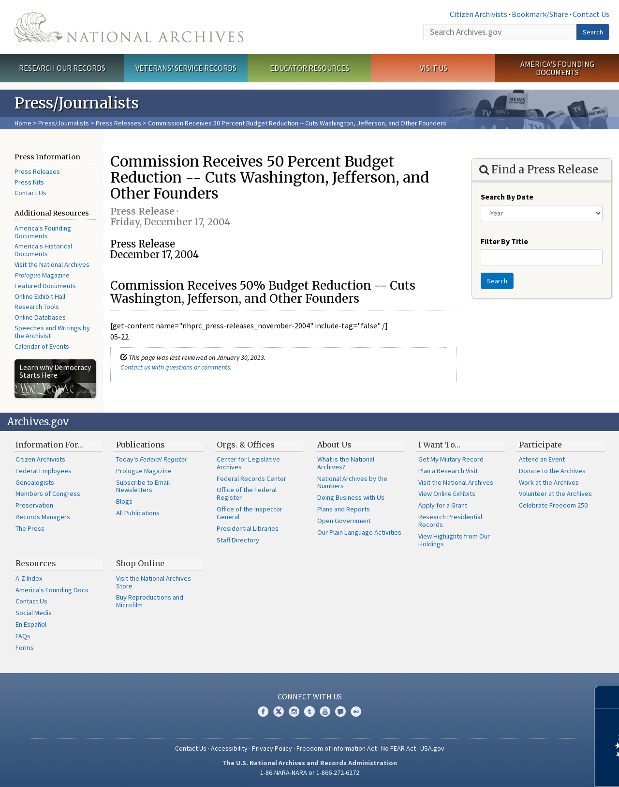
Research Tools (37, 306)
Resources (35, 563)
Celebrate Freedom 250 (553, 505)
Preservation (34, 505)
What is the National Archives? (345, 463)
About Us (334, 444)
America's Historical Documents (43, 250)
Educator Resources (309, 68)
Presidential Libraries (248, 528)
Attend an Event (542, 459)
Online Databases (40, 317)
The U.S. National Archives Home (129, 27)
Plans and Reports (343, 509)
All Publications (138, 513)
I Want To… (439, 444)
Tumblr (309, 711)
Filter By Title (504, 241)
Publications (140, 444)
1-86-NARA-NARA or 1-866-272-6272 (309, 772)
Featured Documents (45, 285)
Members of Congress (47, 493)
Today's (151, 459)
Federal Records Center (251, 478)
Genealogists (34, 482)
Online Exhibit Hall (40, 296)
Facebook (263, 711)
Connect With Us (310, 696)
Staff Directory (238, 540)
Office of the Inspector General (249, 513)
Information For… (49, 444)
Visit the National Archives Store (153, 582)
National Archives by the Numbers (352, 482)
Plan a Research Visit (448, 470)
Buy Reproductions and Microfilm (149, 601)
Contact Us (591, 14)
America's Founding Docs (51, 590)
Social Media (33, 612)
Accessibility (229, 748)
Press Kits (29, 182)
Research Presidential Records (450, 520)
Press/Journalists (63, 123)
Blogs (124, 501)
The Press (29, 528)
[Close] (608, 697)
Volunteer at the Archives (555, 493)
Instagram (294, 711)
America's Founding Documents (557, 68)
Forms (24, 647)
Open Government (344, 520)
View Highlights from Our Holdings (454, 540)
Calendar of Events (42, 346)
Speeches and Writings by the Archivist (52, 332)
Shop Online (140, 563)
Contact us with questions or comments (175, 367)
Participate (540, 444)
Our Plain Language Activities (359, 532)
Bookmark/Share (540, 14)
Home (23, 123)
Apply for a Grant (442, 505)
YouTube (325, 711)
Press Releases (118, 123)
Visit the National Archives (52, 264)
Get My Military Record (451, 459)
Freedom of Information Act (336, 748)
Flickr (356, 711)
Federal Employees (43, 470)
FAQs (22, 636)
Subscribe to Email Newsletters (143, 486)
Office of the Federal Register (247, 493)
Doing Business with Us (350, 497)
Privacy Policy (272, 748)
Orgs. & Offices (246, 444)
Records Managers (42, 516)
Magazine (42, 275)
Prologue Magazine (144, 470)
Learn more (533, 769)
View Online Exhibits (446, 493)
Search (593, 32)
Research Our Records (62, 68)
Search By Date (507, 196)
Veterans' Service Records (185, 68)
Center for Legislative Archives (248, 463)
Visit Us (433, 68)
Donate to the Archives (552, 470)
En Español (30, 624)
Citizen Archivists (478, 14)
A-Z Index (28, 578)
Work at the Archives (549, 482)
